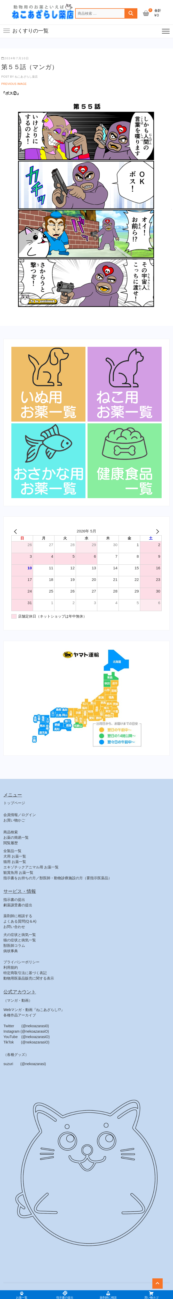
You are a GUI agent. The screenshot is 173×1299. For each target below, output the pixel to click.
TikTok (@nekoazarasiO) (26, 1042)
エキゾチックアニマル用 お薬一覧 (31, 867)
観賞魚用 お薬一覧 (18, 872)
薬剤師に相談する (17, 916)
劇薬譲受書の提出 (17, 905)
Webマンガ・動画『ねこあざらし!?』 (33, 1010)
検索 (130, 13)
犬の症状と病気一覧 (19, 935)
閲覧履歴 (10, 843)
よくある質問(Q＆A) (19, 921)
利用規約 (10, 967)
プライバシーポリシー (21, 962)
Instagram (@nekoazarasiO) (26, 1031)
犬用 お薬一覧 (14, 856)
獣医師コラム (14, 945)
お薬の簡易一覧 (16, 837)
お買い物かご (14, 820)
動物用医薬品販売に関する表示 (28, 978)
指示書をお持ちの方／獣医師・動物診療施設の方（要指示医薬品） (57, 878)
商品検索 (10, 832)
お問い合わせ (14, 927)
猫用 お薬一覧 (14, 862)
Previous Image (14, 83)
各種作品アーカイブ (19, 1015)
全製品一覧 (12, 851)
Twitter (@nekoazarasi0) (26, 1026)
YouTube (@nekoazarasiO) (26, 1037)
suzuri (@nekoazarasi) (24, 1064)
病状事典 (10, 951)
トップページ (14, 803)
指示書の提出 (14, 900)
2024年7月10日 (15, 58)
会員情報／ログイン (19, 815)
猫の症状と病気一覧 (19, 940)
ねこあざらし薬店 (26, 76)
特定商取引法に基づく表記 (25, 973)
